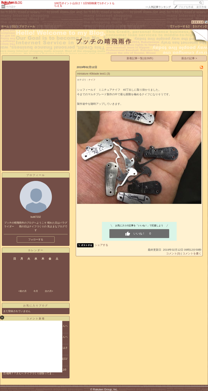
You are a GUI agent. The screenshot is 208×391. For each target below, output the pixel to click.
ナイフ (91, 79)
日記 (14, 26)
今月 (35, 291)
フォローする (35, 239)
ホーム (5, 26)
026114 (197, 22)
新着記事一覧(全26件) (140, 58)
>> (158, 7)
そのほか (11, 6)
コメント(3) (173, 253)
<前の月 (22, 291)
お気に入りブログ (35, 305)
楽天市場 (201, 7)
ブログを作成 (185, 7)
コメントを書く (191, 253)
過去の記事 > (189, 58)
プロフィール (27, 26)
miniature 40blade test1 (91, 73)
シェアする (101, 245)
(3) (108, 73)
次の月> (49, 291)
